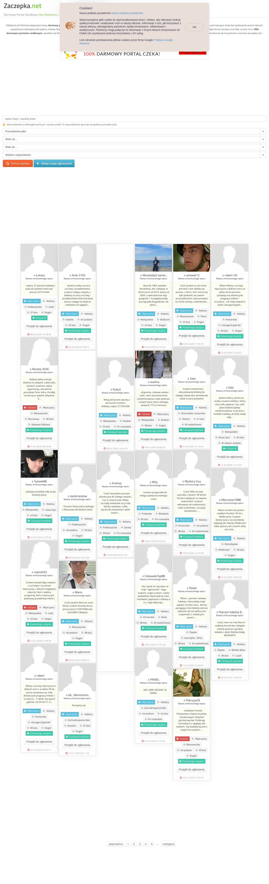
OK (195, 25)
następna (168, 844)
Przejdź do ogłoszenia (39, 326)
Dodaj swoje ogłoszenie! (54, 163)
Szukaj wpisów (17, 163)
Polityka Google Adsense (169, 39)
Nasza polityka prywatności (127, 13)
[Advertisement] (134, 87)
